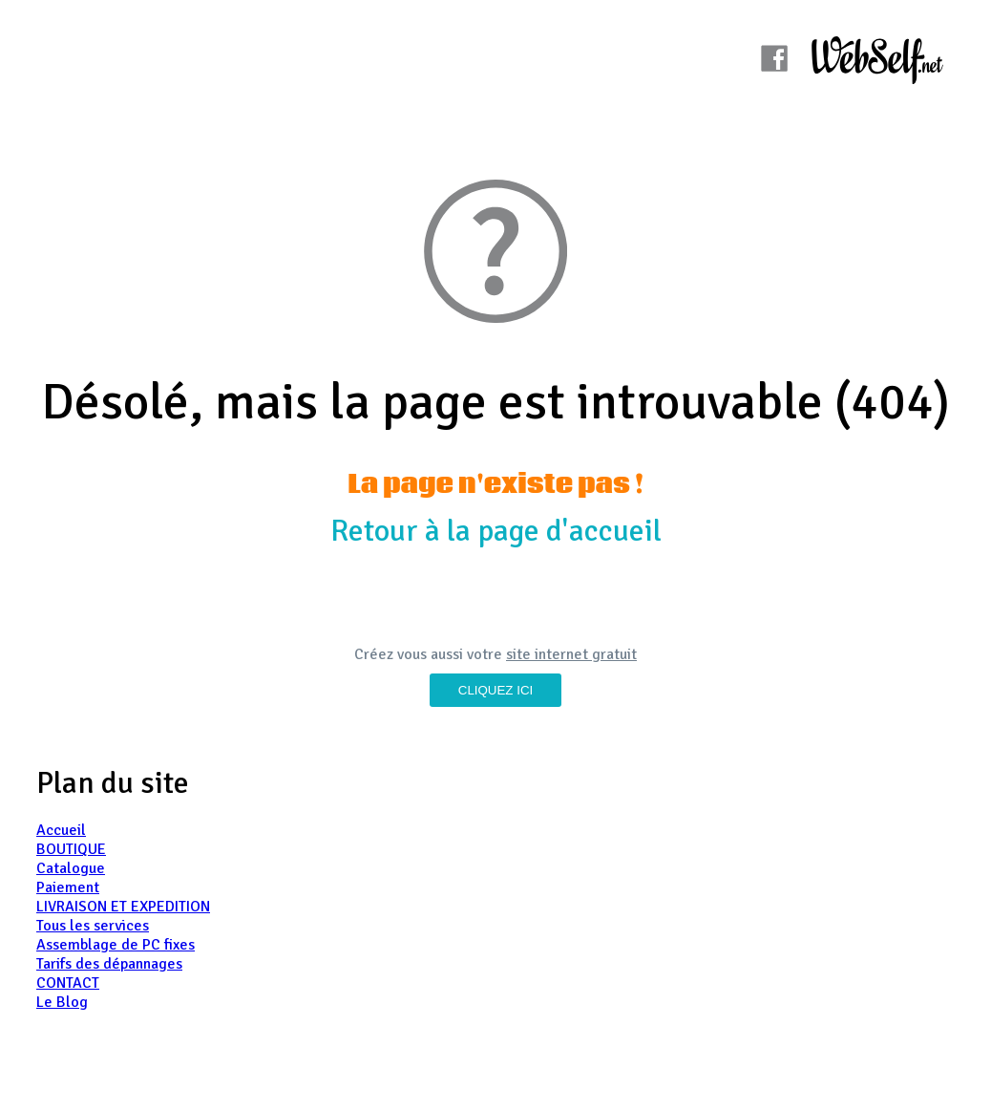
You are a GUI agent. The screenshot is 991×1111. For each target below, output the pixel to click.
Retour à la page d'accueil (496, 530)
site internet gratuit (571, 654)
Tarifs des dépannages (109, 963)
